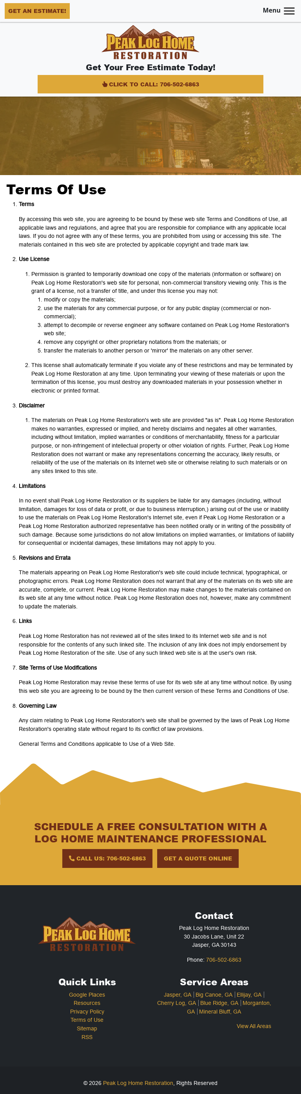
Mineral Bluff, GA (220, 1011)
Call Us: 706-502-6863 (107, 858)
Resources (87, 1003)
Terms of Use (87, 1020)
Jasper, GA (177, 995)
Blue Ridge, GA (219, 1003)
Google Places (87, 995)
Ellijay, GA (249, 995)
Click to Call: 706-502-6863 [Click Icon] (150, 84)
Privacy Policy (87, 1011)
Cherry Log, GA (176, 1003)
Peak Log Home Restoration (138, 1083)
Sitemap (87, 1028)
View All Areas (254, 1026)
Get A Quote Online (198, 858)
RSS (87, 1037)
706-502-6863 (223, 960)
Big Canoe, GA (214, 995)
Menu (279, 10)
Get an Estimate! (37, 11)
